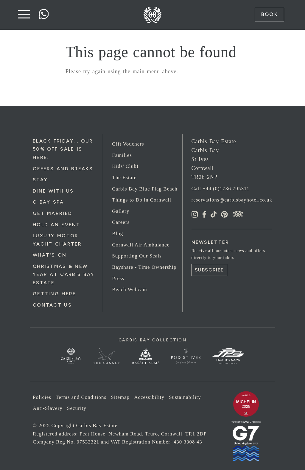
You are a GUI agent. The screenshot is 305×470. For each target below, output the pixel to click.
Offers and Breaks (63, 168)
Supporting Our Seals (136, 255)
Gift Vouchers (128, 143)
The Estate (124, 177)
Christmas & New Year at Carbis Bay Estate (63, 274)
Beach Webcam (129, 289)
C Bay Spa (48, 202)
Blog (117, 233)
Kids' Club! (125, 166)
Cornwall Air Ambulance (140, 244)
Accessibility (149, 397)
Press (118, 278)
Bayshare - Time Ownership (144, 267)
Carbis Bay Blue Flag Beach (145, 188)
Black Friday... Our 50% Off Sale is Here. (63, 149)
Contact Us (52, 305)
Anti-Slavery (48, 408)
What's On (50, 255)
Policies (42, 397)
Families (122, 155)
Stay (40, 179)
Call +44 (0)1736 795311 (221, 188)
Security (76, 408)
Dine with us (53, 191)
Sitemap (120, 397)
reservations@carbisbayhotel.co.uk (232, 200)
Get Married (52, 213)
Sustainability (185, 397)
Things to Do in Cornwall (141, 199)
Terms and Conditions (81, 397)
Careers (121, 222)
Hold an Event (56, 224)
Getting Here (54, 293)
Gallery (120, 211)
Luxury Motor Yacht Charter (57, 239)
